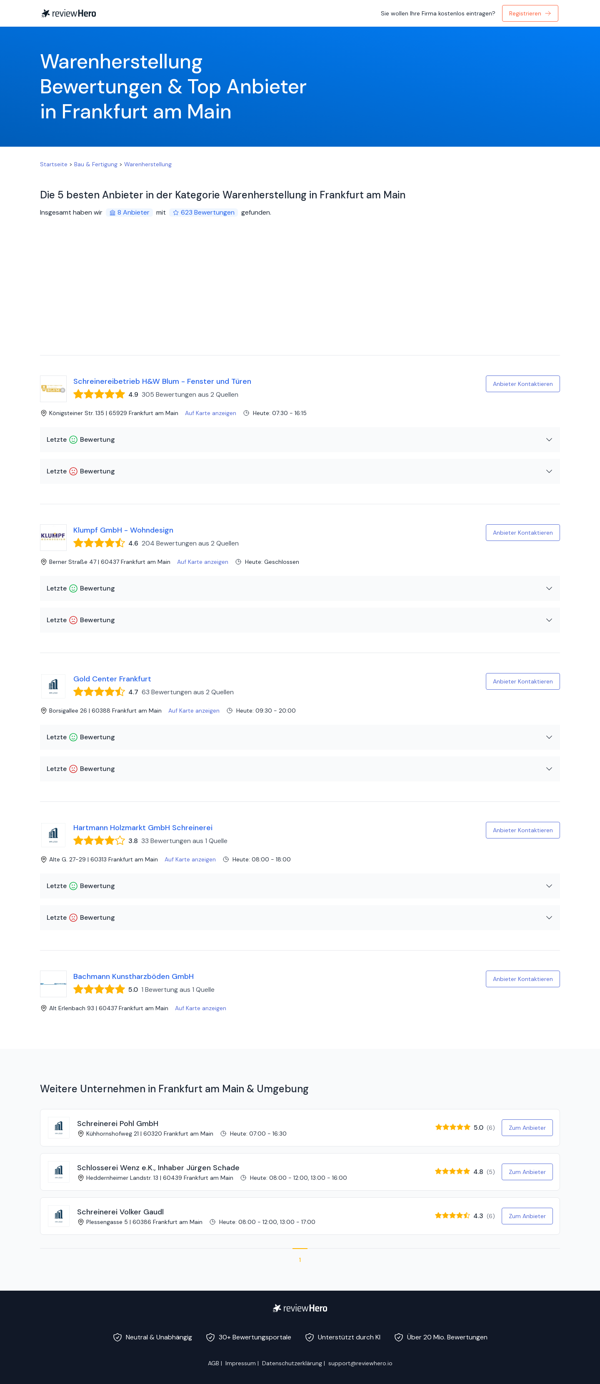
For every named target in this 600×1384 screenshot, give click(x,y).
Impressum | (242, 1363)
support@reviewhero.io (360, 1363)
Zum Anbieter (527, 1127)
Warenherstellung (148, 164)
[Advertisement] (300, 292)
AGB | (215, 1363)
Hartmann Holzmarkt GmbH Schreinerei (142, 828)
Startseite (54, 164)
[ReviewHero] (300, 1308)
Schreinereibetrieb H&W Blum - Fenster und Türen (162, 381)
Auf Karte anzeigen (210, 413)
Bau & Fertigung (96, 164)
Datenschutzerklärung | (293, 1363)
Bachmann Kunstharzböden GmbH (133, 976)
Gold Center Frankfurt (112, 679)
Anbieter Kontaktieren (523, 384)
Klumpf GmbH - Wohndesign (123, 530)
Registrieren (530, 13)
